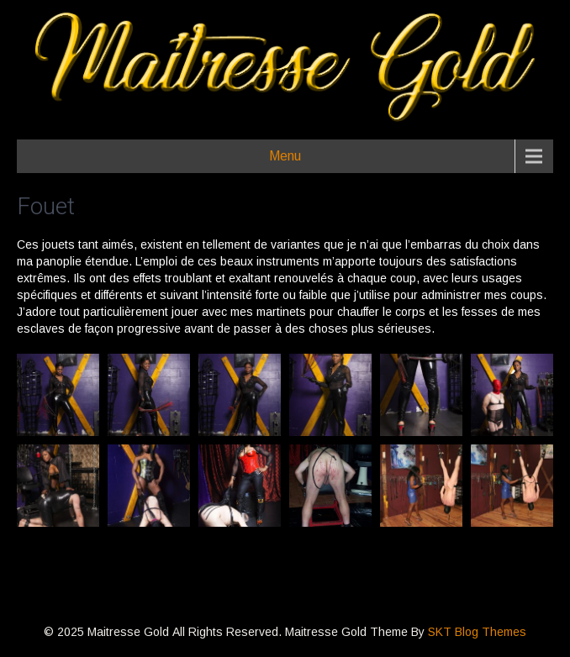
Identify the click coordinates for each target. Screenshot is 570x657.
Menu (285, 156)
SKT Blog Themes (477, 632)
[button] (58, 395)
